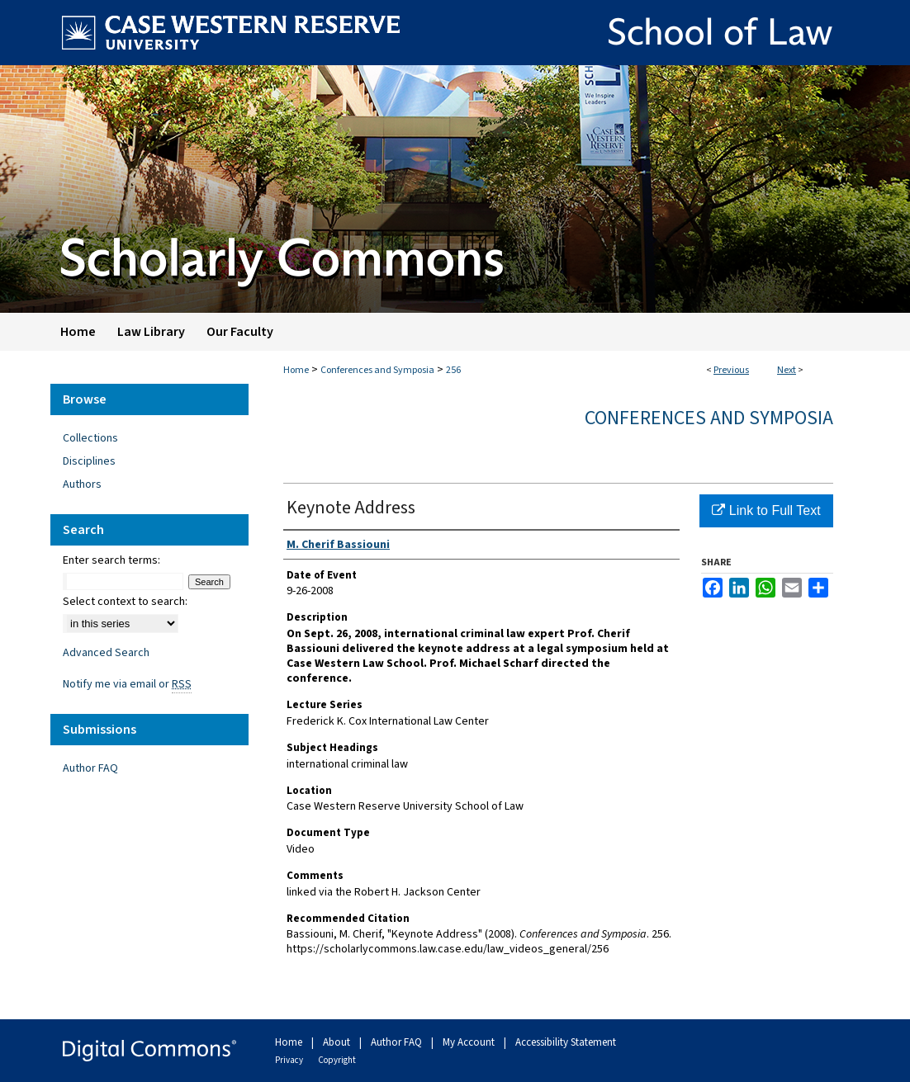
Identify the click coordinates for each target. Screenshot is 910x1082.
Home (296, 370)
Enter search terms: (111, 560)
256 (453, 370)
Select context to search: (125, 601)
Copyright (337, 1060)
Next (786, 370)
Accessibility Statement (565, 1042)
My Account (470, 1042)
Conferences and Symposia (377, 370)
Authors (82, 484)
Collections (90, 438)
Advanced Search (106, 653)
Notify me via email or (127, 684)
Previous (731, 370)
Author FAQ (90, 768)
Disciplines (89, 461)
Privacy (290, 1060)
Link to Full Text (766, 510)
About (338, 1042)
